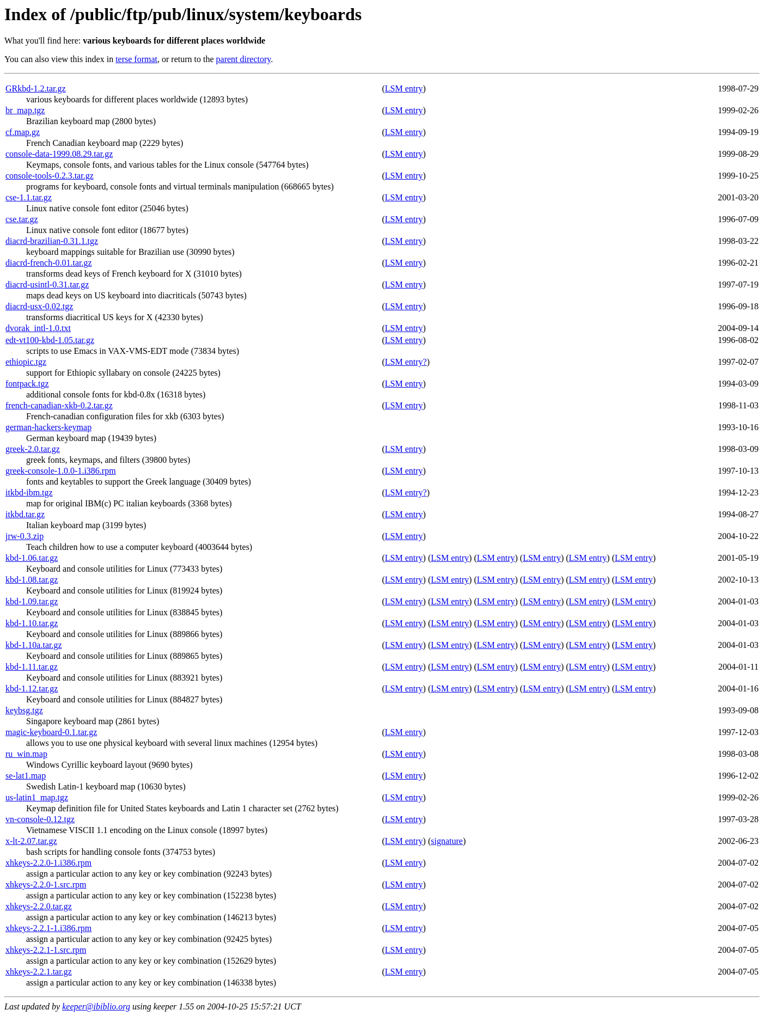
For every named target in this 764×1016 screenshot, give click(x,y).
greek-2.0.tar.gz (32, 449)
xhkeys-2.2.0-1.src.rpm (45, 884)
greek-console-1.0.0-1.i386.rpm (60, 470)
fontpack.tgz (27, 383)
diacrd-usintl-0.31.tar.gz (47, 284)
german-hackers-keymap (48, 427)
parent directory (243, 59)
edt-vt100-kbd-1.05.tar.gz (49, 340)
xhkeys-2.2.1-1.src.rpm (45, 949)
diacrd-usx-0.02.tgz (39, 306)
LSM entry (404, 88)
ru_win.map (26, 753)
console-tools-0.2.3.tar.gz (49, 175)
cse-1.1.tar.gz (28, 197)
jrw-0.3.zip (24, 536)
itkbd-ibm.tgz (29, 492)
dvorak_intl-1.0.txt (38, 328)
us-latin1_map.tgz (36, 797)
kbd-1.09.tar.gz (31, 601)
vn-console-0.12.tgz (40, 819)
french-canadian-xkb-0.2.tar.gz (59, 405)
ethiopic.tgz (25, 361)
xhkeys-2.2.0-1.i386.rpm (48, 862)
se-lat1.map (25, 775)
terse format (136, 59)
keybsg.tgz (24, 710)
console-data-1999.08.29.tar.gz (59, 153)
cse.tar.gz (21, 219)
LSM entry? (406, 361)
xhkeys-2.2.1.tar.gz (38, 971)
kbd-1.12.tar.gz (31, 688)
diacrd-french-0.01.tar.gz (48, 262)
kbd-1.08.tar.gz (31, 579)
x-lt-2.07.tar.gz (31, 841)
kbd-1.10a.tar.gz (33, 645)
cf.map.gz (22, 132)
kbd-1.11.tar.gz (31, 666)
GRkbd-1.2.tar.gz (35, 88)
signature (447, 841)
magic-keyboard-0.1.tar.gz (51, 732)
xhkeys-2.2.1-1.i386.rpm (48, 928)
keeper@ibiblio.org (96, 1006)
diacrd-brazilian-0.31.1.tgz (51, 241)
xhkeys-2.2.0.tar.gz (38, 906)
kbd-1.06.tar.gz (31, 557)
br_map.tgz (25, 110)
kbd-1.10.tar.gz (31, 623)
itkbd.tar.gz (25, 514)
